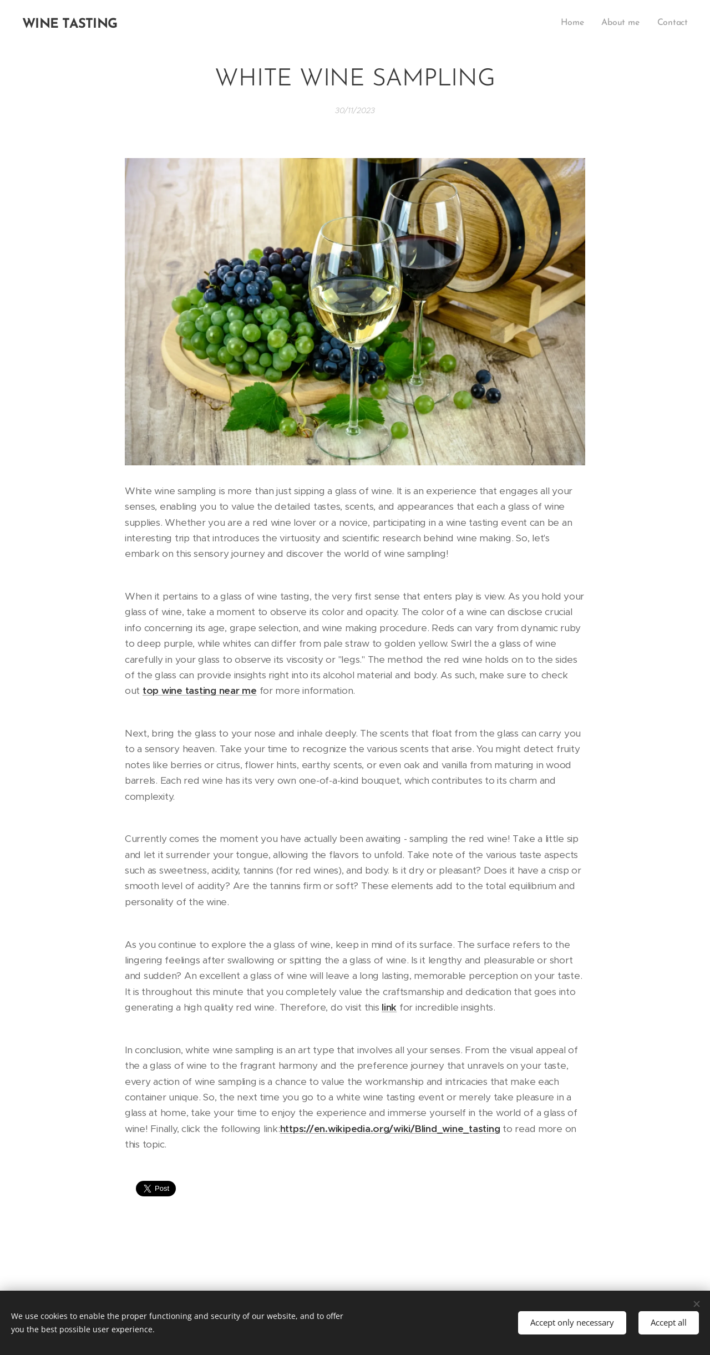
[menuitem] (576, 23)
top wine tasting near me (200, 690)
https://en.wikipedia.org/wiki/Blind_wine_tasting (390, 1129)
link (389, 1007)
